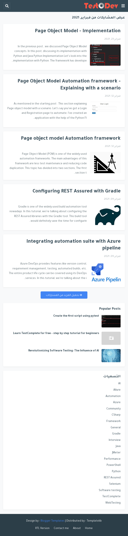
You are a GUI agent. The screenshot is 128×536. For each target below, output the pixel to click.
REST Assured (112, 477)
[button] (123, 6)
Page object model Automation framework (71, 139)
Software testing (110, 490)
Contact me (61, 528)
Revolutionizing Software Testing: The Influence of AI (63, 350)
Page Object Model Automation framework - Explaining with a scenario (69, 85)
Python (116, 471)
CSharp (116, 415)
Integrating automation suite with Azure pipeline (73, 245)
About (77, 528)
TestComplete (111, 496)
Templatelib (94, 521)
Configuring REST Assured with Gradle (77, 191)
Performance (112, 459)
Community (113, 409)
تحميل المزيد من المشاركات (63, 295)
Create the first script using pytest (76, 316)
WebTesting (113, 503)
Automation (113, 396)
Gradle (116, 434)
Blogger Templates (53, 521)
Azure (117, 402)
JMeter (116, 452)
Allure (117, 390)
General (116, 427)
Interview (115, 440)
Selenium (115, 484)
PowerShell (114, 465)
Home (89, 528)
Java (118, 446)
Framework (113, 421)
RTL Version (42, 528)
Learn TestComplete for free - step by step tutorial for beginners (56, 333)
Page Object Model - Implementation (78, 31)
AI (119, 383)
